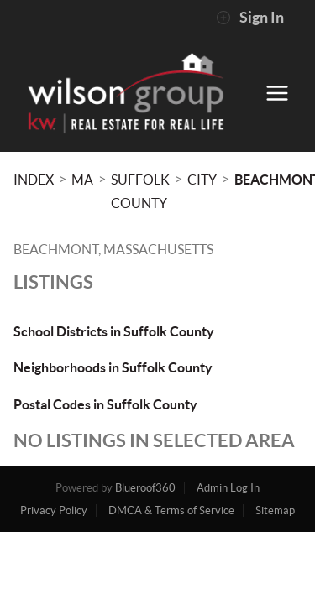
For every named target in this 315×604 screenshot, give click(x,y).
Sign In (250, 17)
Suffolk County (140, 191)
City (202, 179)
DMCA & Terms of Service (171, 510)
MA (82, 179)
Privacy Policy (53, 510)
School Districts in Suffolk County (113, 331)
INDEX (33, 179)
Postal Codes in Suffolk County (105, 404)
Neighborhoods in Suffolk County (113, 367)
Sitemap (275, 510)
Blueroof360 (145, 488)
